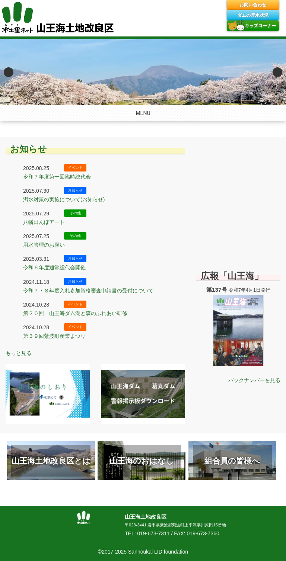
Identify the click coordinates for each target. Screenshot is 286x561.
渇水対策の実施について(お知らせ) (64, 199)
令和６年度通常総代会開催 (54, 267)
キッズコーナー (260, 25)
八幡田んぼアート (44, 222)
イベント (75, 168)
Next (277, 72)
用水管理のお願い (44, 245)
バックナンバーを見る (254, 380)
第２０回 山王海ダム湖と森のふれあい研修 (75, 313)
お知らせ (28, 149)
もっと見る (19, 353)
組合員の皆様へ (232, 460)
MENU (143, 113)
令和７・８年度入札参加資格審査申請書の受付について (88, 291)
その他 (75, 213)
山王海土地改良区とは (51, 460)
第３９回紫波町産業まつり (54, 336)
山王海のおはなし (141, 460)
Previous (8, 72)
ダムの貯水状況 (252, 15)
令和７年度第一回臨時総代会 (57, 177)
